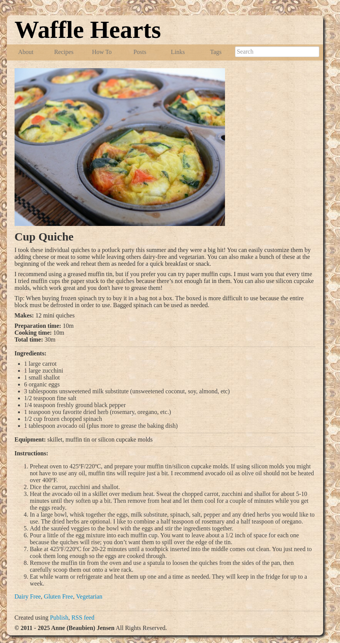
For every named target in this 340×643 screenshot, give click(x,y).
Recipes (64, 52)
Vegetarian (89, 596)
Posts (139, 52)
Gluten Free (58, 596)
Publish (59, 617)
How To (102, 52)
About (25, 52)
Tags (216, 52)
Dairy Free (28, 596)
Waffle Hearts (88, 29)
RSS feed (82, 617)
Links (178, 52)
